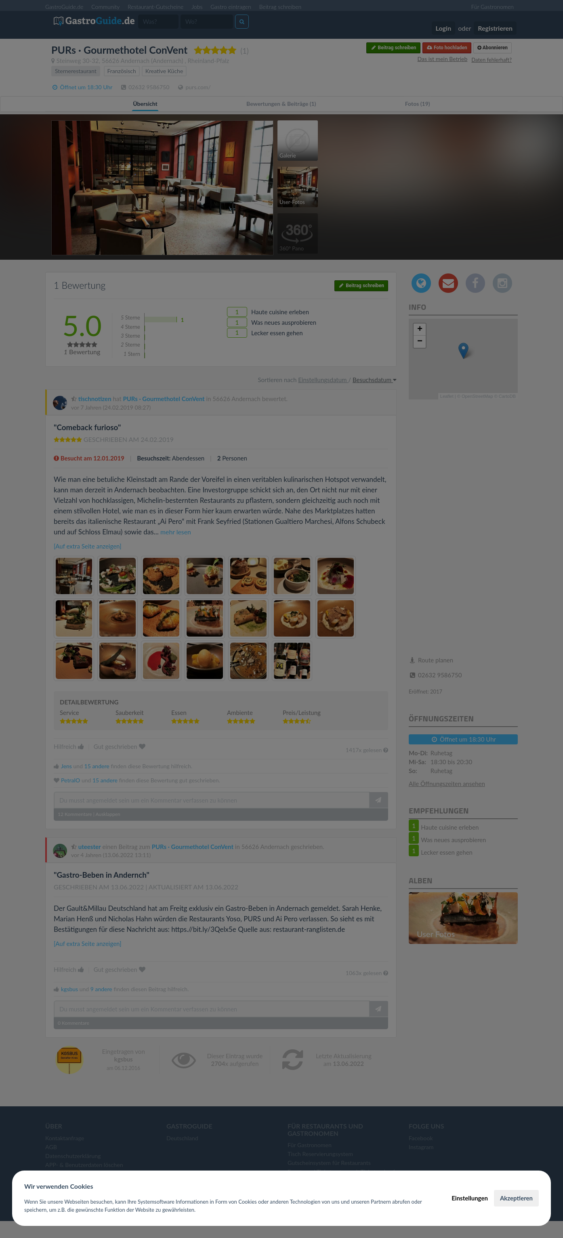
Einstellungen (470, 1198)
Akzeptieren (516, 1198)
